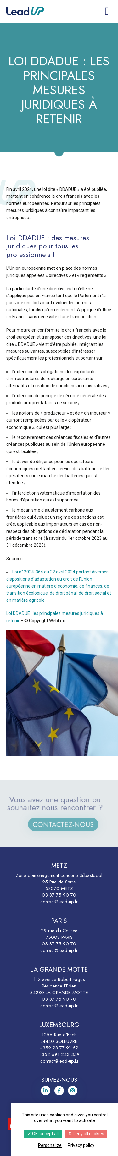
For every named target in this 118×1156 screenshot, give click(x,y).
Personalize (50, 1145)
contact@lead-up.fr (59, 901)
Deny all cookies (86, 1133)
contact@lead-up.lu (59, 1061)
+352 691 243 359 (59, 1054)
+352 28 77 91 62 (59, 1047)
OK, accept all (43, 1133)
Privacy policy (81, 1145)
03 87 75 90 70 (59, 895)
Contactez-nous (67, 824)
